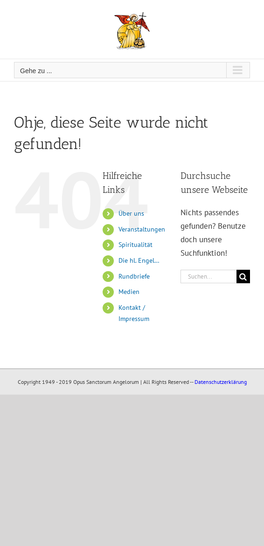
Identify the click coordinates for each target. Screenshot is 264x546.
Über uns (131, 213)
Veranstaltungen (141, 229)
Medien (128, 291)
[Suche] (243, 276)
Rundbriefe (134, 276)
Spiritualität (135, 244)
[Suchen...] (208, 276)
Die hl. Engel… (139, 260)
